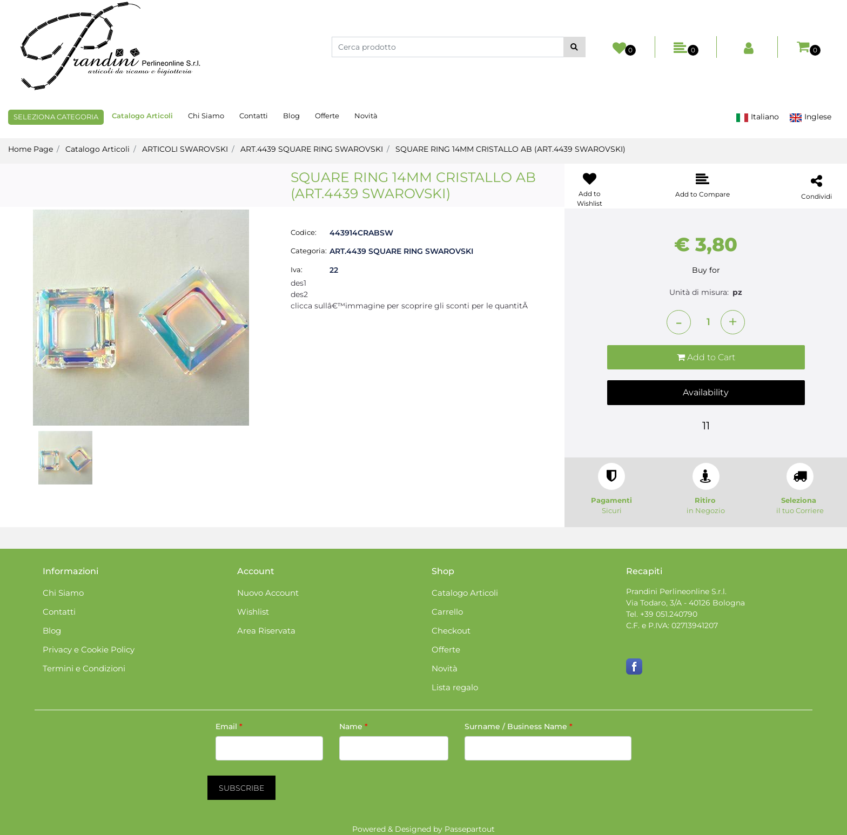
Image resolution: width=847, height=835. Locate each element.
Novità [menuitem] (366, 115)
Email (229, 726)
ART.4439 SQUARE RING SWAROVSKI (311, 149)
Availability (706, 392)
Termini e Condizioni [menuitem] (84, 668)
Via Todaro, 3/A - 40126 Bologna (685, 603)
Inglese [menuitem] (810, 117)
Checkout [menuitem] (451, 630)
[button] (574, 47)
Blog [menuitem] (291, 115)
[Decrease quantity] (679, 322)
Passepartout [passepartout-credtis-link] (470, 829)
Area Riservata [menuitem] (266, 630)
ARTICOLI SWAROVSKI (185, 149)
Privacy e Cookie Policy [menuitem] (89, 649)
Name (353, 726)
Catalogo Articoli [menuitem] (142, 115)
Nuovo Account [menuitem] (268, 593)
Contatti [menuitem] (253, 115)
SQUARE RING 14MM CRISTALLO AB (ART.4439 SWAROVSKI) (510, 149)
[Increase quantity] (733, 322)
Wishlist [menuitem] (253, 612)
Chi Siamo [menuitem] (206, 115)
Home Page (30, 149)
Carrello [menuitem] (447, 612)
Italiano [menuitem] (757, 117)
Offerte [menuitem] (327, 115)
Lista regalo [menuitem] (455, 687)
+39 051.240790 (668, 614)
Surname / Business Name (519, 726)
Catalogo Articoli (97, 149)
